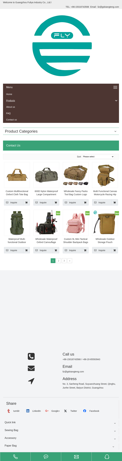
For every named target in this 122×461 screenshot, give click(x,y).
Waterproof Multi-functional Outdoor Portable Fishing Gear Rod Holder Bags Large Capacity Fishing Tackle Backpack (17, 241)
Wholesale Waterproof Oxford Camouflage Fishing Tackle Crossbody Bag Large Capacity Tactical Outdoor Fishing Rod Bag (46, 241)
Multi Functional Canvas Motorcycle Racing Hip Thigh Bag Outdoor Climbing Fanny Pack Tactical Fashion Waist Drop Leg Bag (105, 193)
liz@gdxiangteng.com (108, 7)
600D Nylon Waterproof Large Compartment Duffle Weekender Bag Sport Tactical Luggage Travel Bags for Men (46, 193)
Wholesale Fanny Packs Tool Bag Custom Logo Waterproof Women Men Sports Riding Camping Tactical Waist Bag (76, 193)
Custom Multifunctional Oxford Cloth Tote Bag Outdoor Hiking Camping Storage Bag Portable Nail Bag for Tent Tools (17, 193)
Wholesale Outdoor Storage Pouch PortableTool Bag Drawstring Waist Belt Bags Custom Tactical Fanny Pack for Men (105, 241)
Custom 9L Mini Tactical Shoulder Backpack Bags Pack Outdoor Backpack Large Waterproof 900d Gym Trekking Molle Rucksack (75, 241)
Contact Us (13, 145)
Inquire (10, 202)
